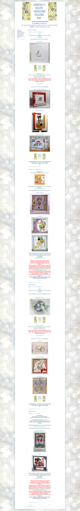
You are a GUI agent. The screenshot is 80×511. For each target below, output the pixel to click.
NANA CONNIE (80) (40, 110)
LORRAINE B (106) (40, 357)
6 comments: (38, 502)
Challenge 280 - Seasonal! (34, 413)
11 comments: (39, 282)
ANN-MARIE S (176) (39, 297)
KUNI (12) (40, 341)
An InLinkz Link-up (40, 280)
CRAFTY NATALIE (40, 192)
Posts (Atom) (34, 506)
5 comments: (38, 166)
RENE (39, 216)
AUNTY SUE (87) (39, 134)
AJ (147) (39, 376)
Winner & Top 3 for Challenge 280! (36, 32)
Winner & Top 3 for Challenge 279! (36, 287)
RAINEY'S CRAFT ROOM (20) (39, 89)
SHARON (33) (40, 41)
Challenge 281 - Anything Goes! (35, 169)
